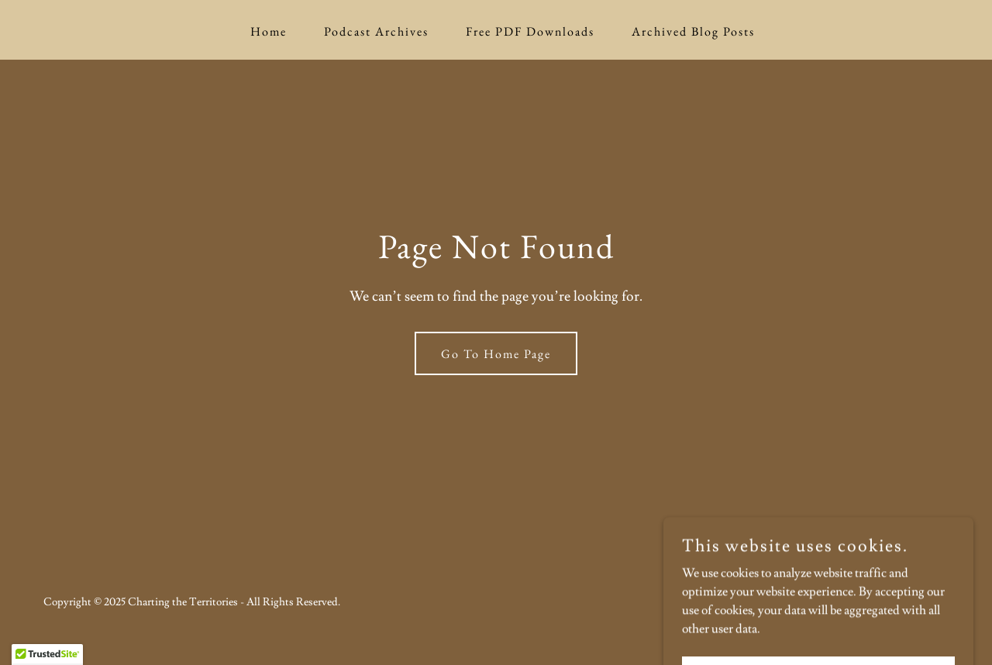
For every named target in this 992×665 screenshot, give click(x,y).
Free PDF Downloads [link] (530, 31)
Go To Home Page (496, 354)
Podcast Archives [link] (376, 31)
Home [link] (268, 31)
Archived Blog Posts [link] (693, 31)
